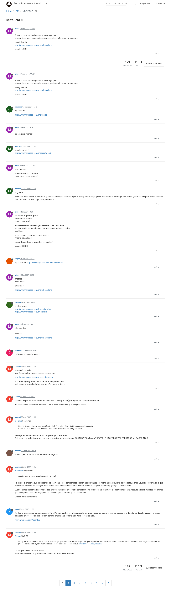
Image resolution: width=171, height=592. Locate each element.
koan (17, 509)
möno (17, 29)
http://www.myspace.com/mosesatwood (33, 153)
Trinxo (17, 397)
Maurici (18, 367)
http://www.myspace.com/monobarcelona (33, 45)
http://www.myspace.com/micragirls (31, 312)
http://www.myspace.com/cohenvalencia (45, 262)
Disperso (18, 350)
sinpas (17, 259)
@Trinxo (18, 421)
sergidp (18, 302)
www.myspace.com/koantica (27, 520)
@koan (18, 536)
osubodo (18, 107)
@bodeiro (19, 471)
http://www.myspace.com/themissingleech (34, 377)
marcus (18, 146)
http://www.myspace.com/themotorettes (33, 309)
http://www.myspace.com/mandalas (31, 115)
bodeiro (18, 451)
